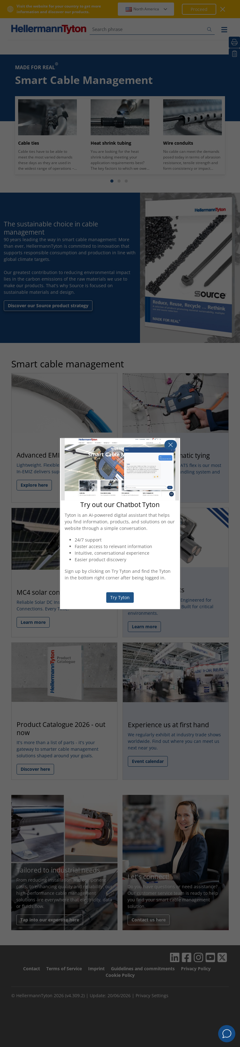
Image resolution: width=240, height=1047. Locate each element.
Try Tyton (120, 597)
